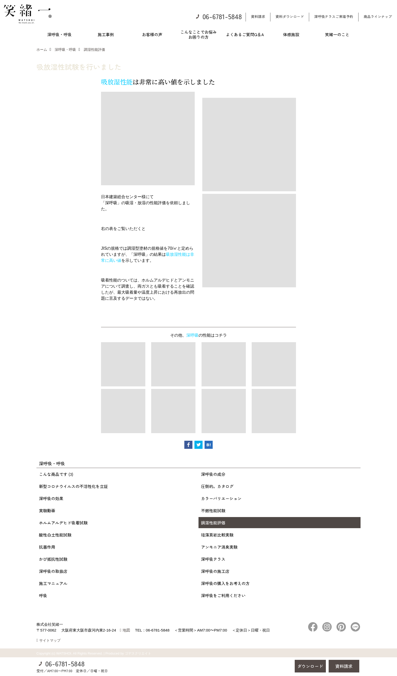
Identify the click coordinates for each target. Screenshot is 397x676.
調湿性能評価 (213, 523)
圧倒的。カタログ (217, 486)
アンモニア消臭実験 (219, 547)
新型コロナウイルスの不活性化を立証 (73, 486)
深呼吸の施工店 (215, 571)
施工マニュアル (53, 583)
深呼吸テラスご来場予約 (333, 16)
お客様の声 (152, 34)
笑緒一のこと (337, 34)
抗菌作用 (47, 547)
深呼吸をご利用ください (223, 595)
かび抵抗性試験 (53, 559)
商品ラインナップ (378, 16)
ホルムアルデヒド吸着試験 (63, 523)
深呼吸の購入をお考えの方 (225, 583)
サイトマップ (50, 640)
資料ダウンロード (289, 16)
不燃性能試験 (213, 510)
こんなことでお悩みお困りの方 (198, 34)
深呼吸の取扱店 (53, 571)
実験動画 (47, 510)
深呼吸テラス (213, 559)
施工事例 (106, 34)
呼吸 (43, 595)
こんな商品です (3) (56, 474)
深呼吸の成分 (213, 474)
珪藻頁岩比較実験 (217, 535)
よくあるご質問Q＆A (245, 34)
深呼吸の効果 (51, 498)
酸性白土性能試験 (55, 535)
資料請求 (258, 16)
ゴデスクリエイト (138, 653)
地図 (126, 630)
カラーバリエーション (221, 498)
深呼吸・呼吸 (59, 34)
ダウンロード (310, 666)
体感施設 (291, 34)
